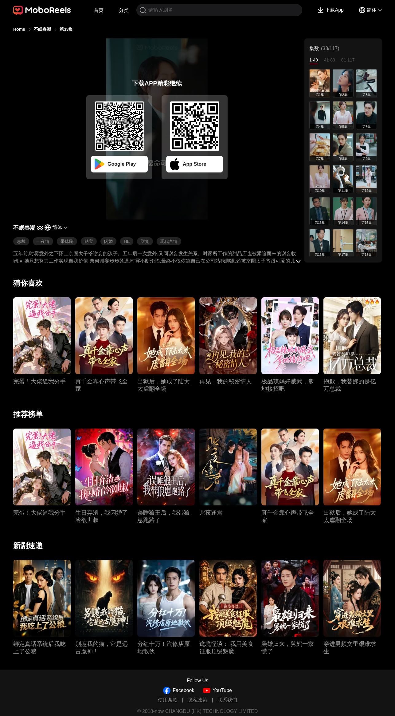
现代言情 (169, 241)
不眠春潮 (42, 29)
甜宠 (145, 241)
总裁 (21, 241)
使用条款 (168, 699)
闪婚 (108, 241)
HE (127, 241)
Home (19, 29)
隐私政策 (197, 699)
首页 (99, 10)
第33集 (66, 29)
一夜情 (43, 241)
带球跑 (67, 241)
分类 (124, 10)
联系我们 (227, 699)
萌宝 (88, 241)
